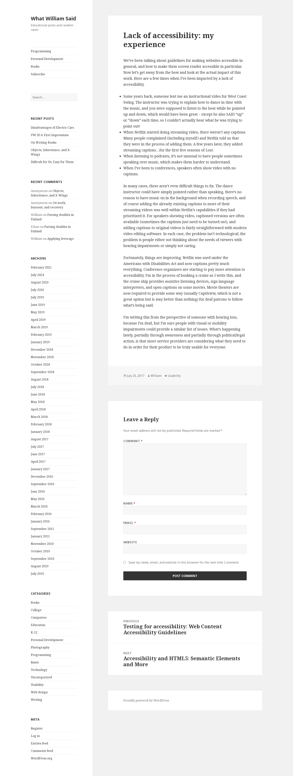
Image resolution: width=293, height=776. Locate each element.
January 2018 (40, 432)
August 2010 (39, 566)
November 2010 (42, 544)
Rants (35, 662)
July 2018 (37, 387)
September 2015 (42, 529)
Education (38, 625)
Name (129, 503)
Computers (39, 617)
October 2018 (40, 364)
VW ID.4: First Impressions (50, 135)
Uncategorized (41, 677)
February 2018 (41, 424)
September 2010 (42, 559)
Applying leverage (60, 239)
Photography (40, 647)
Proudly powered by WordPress (146, 700)
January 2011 (40, 536)
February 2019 (41, 335)
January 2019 (40, 342)
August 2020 (39, 282)
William (156, 376)
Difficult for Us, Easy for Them (52, 162)
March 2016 (39, 506)
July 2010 (37, 574)
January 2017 (40, 469)
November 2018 (42, 357)
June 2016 (38, 491)
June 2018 (38, 394)
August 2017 (39, 439)
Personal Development (47, 59)
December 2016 (42, 476)
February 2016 (41, 514)
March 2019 (39, 327)
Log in (35, 736)
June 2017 (38, 454)
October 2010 (40, 551)
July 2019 (37, 297)
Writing (36, 700)
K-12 (34, 632)
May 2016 (37, 499)
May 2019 (37, 312)
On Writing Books (43, 142)
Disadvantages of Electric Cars (52, 127)
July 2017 (37, 447)
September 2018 (42, 372)
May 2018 (37, 402)
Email (129, 523)
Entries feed (39, 743)
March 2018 (39, 417)
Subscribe (38, 74)
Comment (133, 441)
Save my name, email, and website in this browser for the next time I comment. (184, 562)
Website (130, 542)
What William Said (53, 18)
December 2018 (42, 349)
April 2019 (38, 320)
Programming (41, 51)
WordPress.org (41, 758)
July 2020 (37, 290)
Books (35, 66)
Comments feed (42, 751)
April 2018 (38, 409)
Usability (37, 685)
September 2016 (42, 484)
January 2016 (40, 521)
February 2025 (41, 267)
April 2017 (38, 462)
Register (37, 728)
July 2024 (37, 275)
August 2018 (39, 379)
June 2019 (38, 305)
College (36, 610)
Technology (39, 670)
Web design (39, 692)
